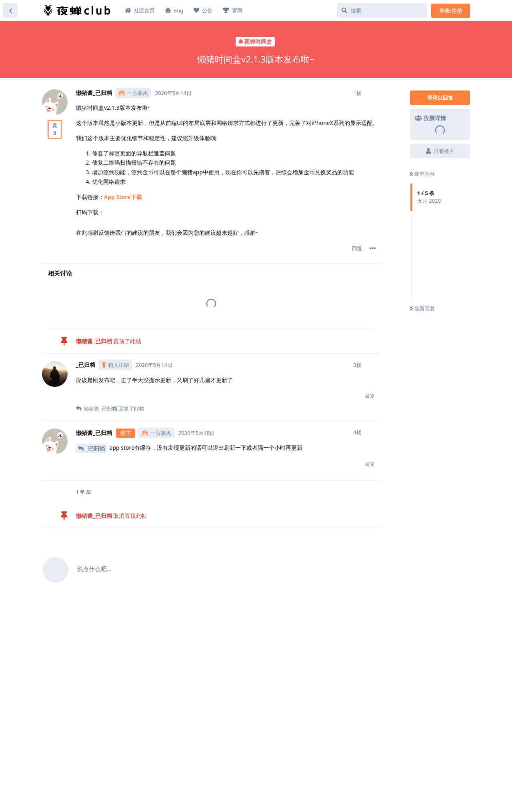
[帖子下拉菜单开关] (373, 248)
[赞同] (55, 129)
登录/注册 (450, 10)
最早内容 (422, 173)
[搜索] (382, 10)
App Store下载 (123, 197)
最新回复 (422, 308)
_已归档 (95, 448)
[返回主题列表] (10, 10)
